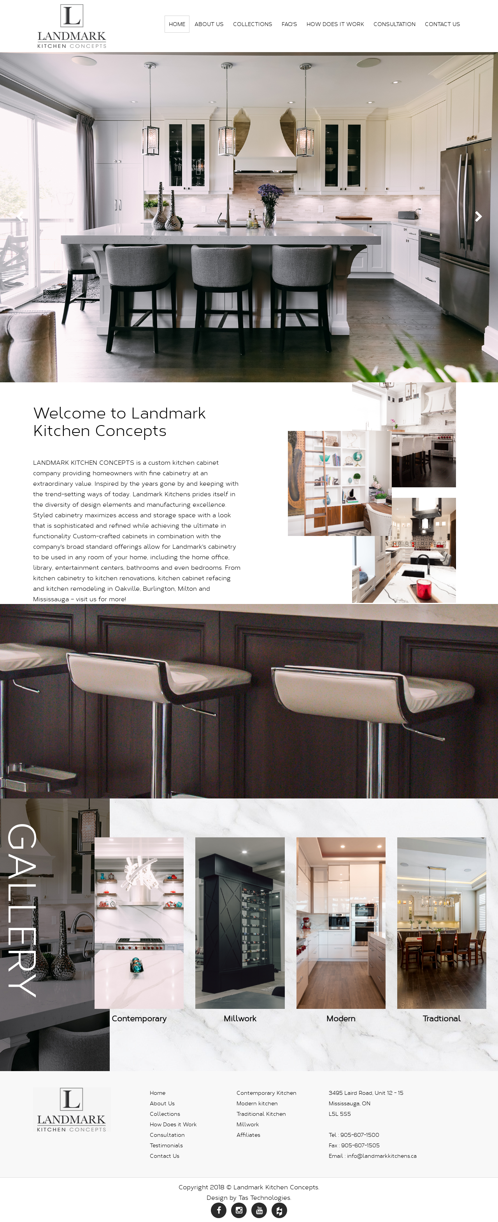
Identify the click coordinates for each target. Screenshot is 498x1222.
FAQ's (289, 24)
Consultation (395, 24)
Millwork (248, 1124)
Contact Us (442, 24)
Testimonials (166, 1145)
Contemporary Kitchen (266, 1092)
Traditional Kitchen (261, 1113)
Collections (252, 24)
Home (177, 24)
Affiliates (248, 1134)
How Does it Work (335, 24)
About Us (209, 24)
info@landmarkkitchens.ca (382, 1155)
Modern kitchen (257, 1103)
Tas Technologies (264, 1197)
